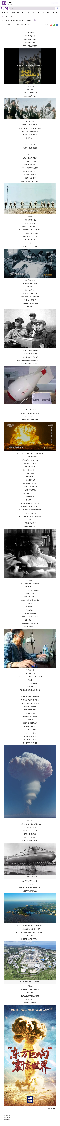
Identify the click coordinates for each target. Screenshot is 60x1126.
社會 (57, 12)
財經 (28, 12)
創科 (33, 12)
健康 (52, 12)
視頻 (13, 12)
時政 (8, 12)
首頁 (3, 12)
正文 (10, 16)
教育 (48, 12)
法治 (38, 12)
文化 (43, 12)
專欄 (18, 12)
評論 (23, 12)
